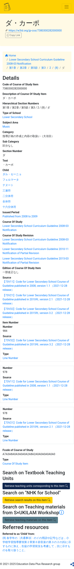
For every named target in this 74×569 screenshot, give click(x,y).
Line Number (10, 358)
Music (6, 126)
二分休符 (8, 196)
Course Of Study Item (15, 463)
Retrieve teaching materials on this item (30, 520)
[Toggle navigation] (66, 6)
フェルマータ (11, 179)
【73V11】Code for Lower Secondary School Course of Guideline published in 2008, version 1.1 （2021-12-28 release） (36, 285)
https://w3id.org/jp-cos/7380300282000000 (35, 30)
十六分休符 (9, 206)
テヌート (8, 185)
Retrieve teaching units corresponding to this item (36, 486)
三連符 (7, 190)
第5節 (34, 67)
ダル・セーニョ (12, 174)
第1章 (12, 67)
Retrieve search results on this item (27, 500)
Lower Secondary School (17, 117)
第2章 (23, 67)
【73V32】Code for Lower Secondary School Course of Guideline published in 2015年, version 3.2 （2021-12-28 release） (36, 313)
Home (10, 55)
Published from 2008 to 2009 (20, 216)
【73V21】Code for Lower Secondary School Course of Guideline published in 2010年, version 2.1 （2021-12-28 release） (36, 299)
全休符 (7, 201)
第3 (43, 67)
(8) (56, 67)
